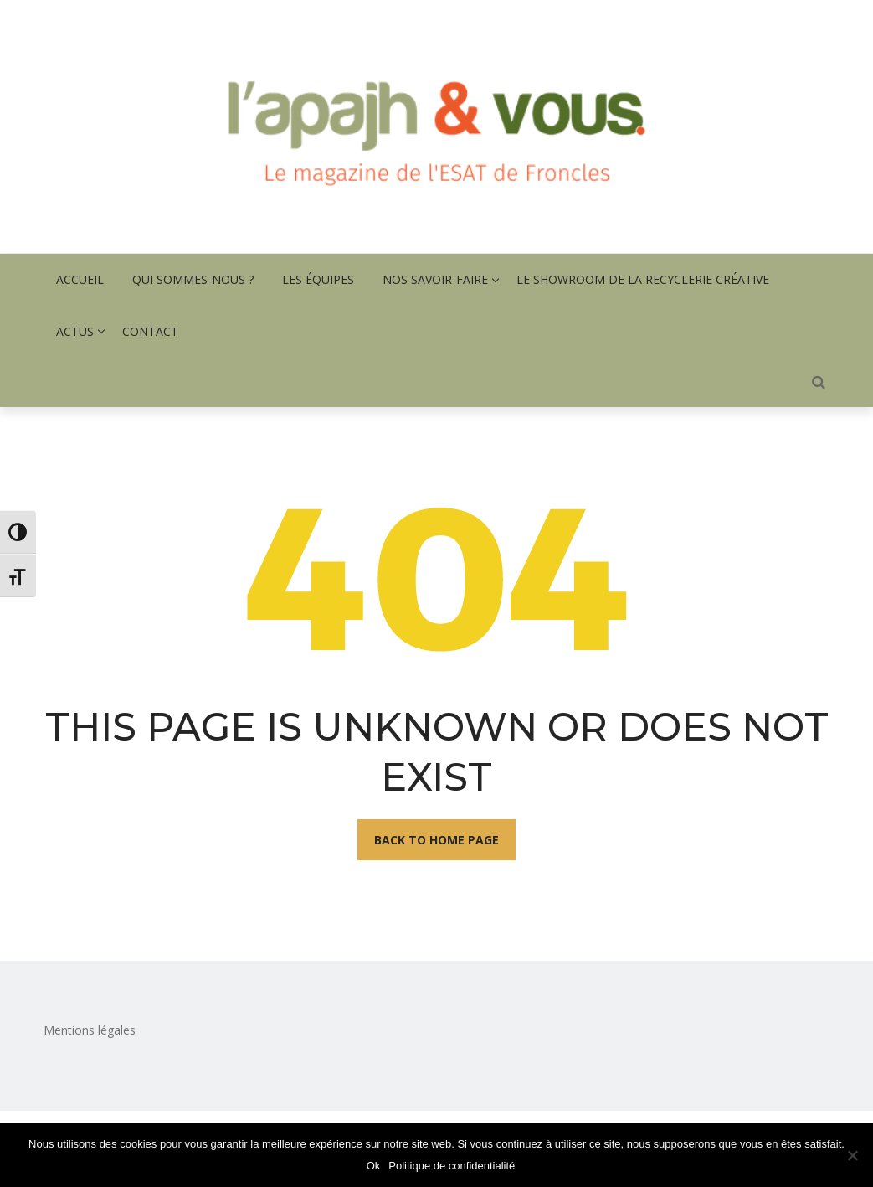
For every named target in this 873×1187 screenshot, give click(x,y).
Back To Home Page (436, 840)
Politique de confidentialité (451, 1165)
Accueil (80, 279)
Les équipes (318, 279)
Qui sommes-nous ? (193, 279)
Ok (374, 1165)
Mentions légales (90, 1030)
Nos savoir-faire (435, 279)
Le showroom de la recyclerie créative (642, 279)
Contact (150, 331)
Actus (75, 331)
